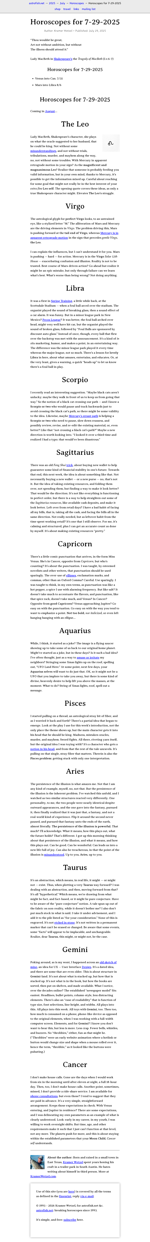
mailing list (89, 9)
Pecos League (51, 319)
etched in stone (64, 922)
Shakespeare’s (63, 58)
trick (69, 465)
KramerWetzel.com (43, 1176)
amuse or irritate (88, 657)
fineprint (65, 1196)
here (71, 1191)
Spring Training (61, 301)
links (76, 9)
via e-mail (87, 1196)
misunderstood (54, 854)
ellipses (71, 575)
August (50, 111)
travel (67, 9)
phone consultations (44, 1096)
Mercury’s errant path (83, 416)
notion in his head (42, 749)
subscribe (69, 1219)
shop (57, 9)
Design (86, 967)
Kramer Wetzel (73, 1162)
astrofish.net (44, 1210)
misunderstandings (43, 151)
